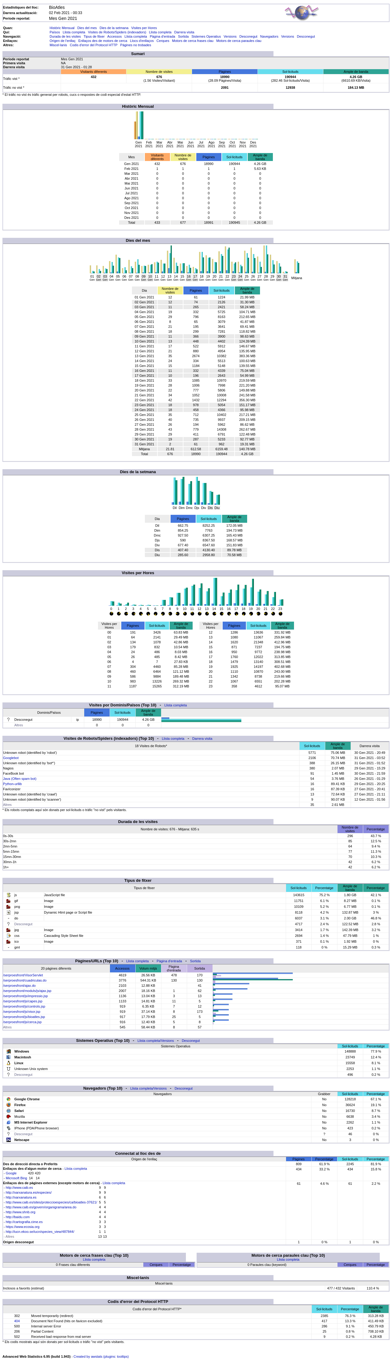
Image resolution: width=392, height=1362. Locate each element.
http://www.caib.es (19, 1187)
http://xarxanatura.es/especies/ (29, 1192)
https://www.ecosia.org (23, 1227)
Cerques (162, 41)
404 (17, 1321)
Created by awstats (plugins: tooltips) (101, 1356)
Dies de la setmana (114, 28)
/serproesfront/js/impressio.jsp (25, 996)
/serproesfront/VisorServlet (23, 975)
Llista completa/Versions (156, 1040)
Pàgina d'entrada (162, 36)
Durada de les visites (65, 36)
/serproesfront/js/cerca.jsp (22, 1022)
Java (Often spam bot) (19, 778)
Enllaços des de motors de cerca (102, 41)
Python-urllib (12, 784)
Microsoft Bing (16, 1178)
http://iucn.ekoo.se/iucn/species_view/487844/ (40, 1231)
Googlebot (11, 758)
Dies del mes (87, 28)
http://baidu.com (18, 1217)
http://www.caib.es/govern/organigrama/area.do (41, 1207)
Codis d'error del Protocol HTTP (93, 45)
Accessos (114, 36)
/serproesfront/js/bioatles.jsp (24, 1017)
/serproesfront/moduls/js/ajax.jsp (27, 991)
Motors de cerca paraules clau (238, 41)
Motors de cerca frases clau (192, 41)
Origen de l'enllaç (63, 41)
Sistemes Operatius (206, 36)
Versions (230, 36)
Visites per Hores (144, 28)
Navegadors (269, 36)
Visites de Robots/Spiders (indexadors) (117, 32)
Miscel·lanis (58, 45)
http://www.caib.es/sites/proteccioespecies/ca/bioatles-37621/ (51, 1202)
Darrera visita (184, 32)
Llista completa (74, 32)
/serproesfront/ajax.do (19, 985)
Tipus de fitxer (94, 36)
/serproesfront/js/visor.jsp (21, 1011)
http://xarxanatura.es (21, 1197)
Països (55, 32)
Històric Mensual (62, 28)
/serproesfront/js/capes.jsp (22, 1001)
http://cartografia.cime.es (24, 1222)
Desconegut (248, 36)
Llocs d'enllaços (142, 41)
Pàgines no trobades (135, 45)
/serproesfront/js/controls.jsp (24, 1006)
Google (11, 1173)
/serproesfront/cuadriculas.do (25, 980)
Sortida (183, 36)
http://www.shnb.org (21, 1212)
